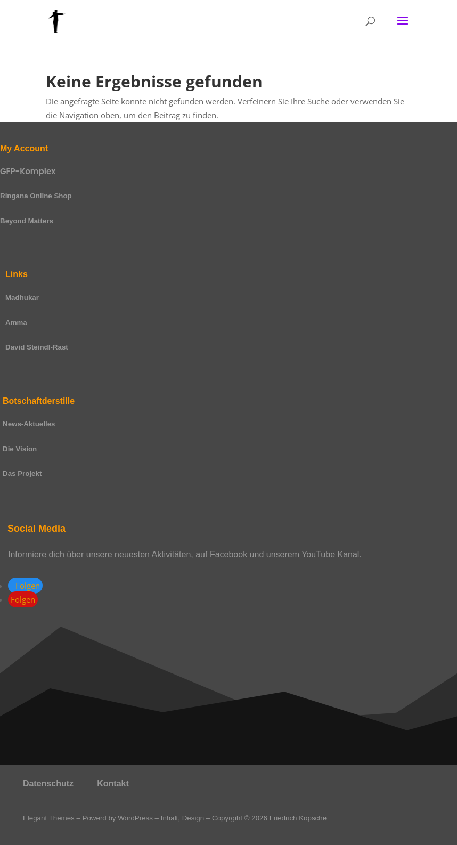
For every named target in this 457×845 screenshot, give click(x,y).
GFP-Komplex (27, 171)
